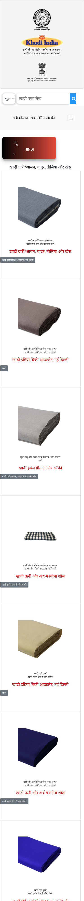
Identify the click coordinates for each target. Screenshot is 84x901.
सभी (4, 368)
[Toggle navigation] (71, 118)
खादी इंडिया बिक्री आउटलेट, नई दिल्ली (18, 260)
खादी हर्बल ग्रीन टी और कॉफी (14, 584)
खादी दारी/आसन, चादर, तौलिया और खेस (33, 118)
